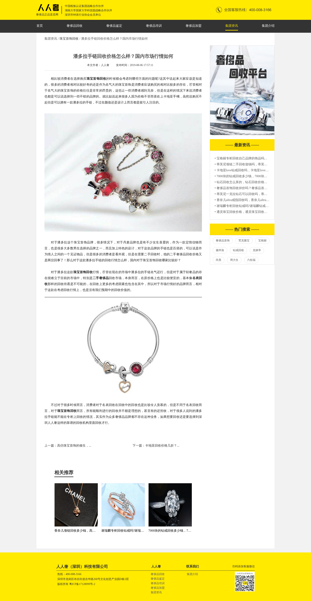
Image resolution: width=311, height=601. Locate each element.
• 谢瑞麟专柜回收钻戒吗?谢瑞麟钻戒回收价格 (246, 206)
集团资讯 (231, 25)
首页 (39, 25)
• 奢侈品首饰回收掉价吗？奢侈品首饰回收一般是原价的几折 (257, 188)
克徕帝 (257, 250)
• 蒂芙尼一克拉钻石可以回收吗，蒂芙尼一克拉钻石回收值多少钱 (260, 194)
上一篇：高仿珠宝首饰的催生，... (67, 445)
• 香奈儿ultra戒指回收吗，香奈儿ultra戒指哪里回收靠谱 (253, 200)
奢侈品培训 (154, 25)
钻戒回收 (238, 250)
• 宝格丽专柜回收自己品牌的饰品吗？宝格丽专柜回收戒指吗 (257, 158)
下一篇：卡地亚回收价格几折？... (155, 445)
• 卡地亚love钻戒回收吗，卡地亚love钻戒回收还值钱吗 (253, 170)
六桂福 (251, 259)
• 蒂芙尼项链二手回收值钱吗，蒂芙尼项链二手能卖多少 (254, 164)
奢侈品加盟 (194, 25)
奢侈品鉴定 (114, 25)
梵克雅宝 (244, 240)
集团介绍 (268, 25)
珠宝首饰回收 (69, 38)
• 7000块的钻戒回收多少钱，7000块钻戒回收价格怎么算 (254, 176)
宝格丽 (262, 240)
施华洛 (220, 250)
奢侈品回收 (75, 25)
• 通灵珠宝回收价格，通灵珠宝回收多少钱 (244, 211)
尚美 (218, 259)
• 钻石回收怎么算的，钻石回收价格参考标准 (246, 182)
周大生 (234, 259)
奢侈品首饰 (223, 240)
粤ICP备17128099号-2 (82, 584)
